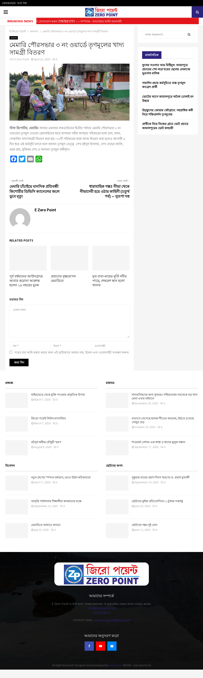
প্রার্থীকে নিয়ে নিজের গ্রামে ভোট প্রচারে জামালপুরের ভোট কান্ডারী (165, 126)
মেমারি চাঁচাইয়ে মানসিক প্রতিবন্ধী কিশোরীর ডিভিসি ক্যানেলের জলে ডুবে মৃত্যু (34, 191)
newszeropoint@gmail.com (111, 620)
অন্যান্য (13, 37)
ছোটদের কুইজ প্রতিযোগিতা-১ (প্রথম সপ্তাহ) (157, 501)
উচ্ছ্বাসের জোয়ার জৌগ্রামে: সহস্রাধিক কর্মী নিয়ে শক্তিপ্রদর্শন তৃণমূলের (167, 112)
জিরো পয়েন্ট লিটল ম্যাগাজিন (48, 418)
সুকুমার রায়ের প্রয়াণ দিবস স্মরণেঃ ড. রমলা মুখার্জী (161, 477)
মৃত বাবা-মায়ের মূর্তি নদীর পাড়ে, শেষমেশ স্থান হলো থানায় (109, 280)
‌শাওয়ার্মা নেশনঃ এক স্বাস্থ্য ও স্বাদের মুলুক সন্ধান (158, 442)
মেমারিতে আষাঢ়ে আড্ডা (45, 525)
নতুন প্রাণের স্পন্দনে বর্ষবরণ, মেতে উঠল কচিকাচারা (61, 477)
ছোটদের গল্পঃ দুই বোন (144, 525)
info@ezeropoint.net (101, 608)
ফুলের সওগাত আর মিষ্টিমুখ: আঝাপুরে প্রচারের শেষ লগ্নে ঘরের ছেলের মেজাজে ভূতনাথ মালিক (166, 69)
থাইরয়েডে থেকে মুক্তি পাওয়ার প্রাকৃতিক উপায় (58, 394)
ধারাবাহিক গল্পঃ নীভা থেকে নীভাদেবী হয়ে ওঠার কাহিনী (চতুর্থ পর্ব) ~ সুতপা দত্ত (105, 191)
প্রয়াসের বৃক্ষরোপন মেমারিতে (63, 278)
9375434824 (101, 613)
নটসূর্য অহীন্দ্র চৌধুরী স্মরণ (46, 442)
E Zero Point (21, 59)
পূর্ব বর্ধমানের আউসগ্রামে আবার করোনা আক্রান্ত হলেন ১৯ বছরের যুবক (26, 280)
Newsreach (115, 665)
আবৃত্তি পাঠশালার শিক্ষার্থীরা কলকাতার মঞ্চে (56, 501)
